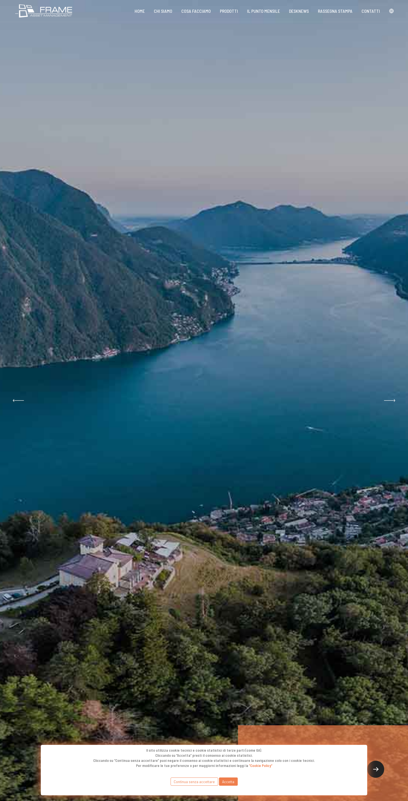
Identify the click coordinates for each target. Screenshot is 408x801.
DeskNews (299, 11)
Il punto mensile (263, 11)
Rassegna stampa (335, 11)
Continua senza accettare (194, 781)
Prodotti (229, 11)
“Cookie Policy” (260, 765)
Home (140, 11)
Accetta (228, 781)
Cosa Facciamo (196, 11)
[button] (18, 401)
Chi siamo (163, 11)
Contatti (371, 11)
